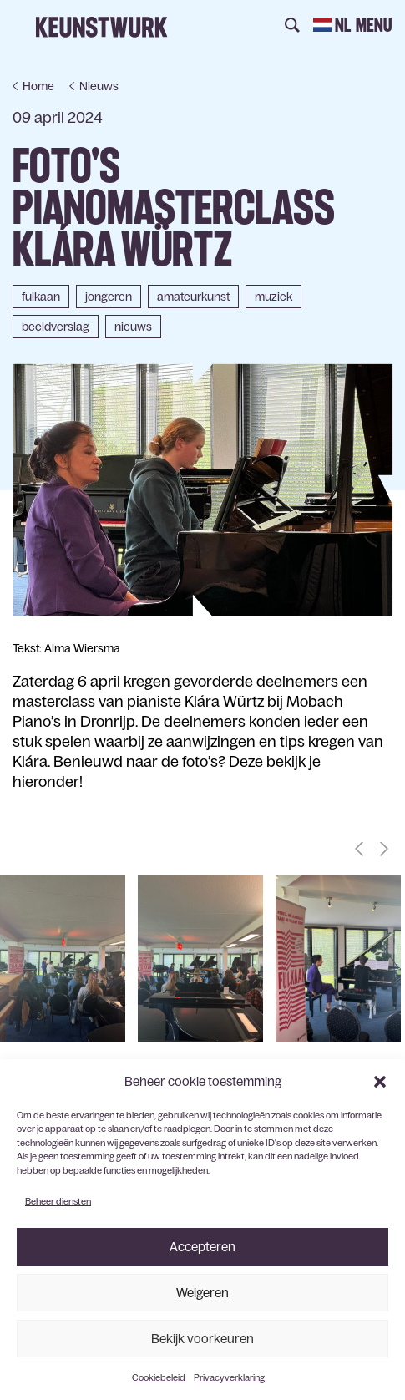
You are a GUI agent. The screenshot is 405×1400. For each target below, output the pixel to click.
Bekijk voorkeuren (202, 1339)
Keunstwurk (101, 27)
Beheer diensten (58, 1201)
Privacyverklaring (229, 1377)
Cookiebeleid (158, 1377)
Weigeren (202, 1293)
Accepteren (202, 1247)
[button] (380, 1081)
